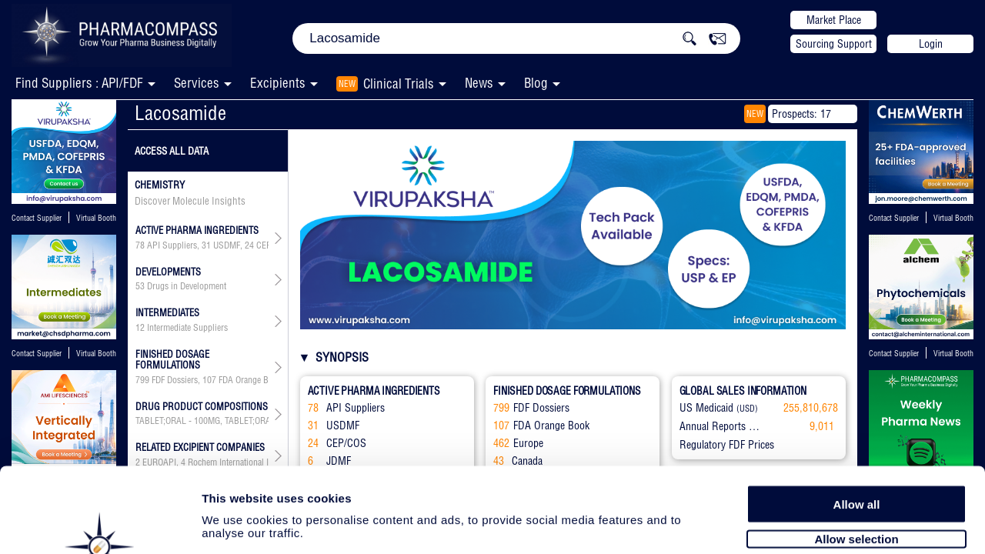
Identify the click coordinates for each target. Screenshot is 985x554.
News (479, 83)
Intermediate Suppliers (187, 327)
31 (206, 245)
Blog (536, 83)
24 (249, 245)
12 (140, 327)
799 (142, 380)
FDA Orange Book (250, 380)
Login (931, 44)
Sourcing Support (834, 44)
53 (140, 286)
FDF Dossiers (175, 380)
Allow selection (856, 459)
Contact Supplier (37, 218)
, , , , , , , (202, 245)
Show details (807, 524)
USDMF (226, 245)
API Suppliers (172, 245)
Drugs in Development (186, 286)
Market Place (833, 20)
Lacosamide (180, 113)
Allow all (856, 425)
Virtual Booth (96, 218)
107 (209, 380)
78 (140, 245)
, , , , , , (202, 380)
